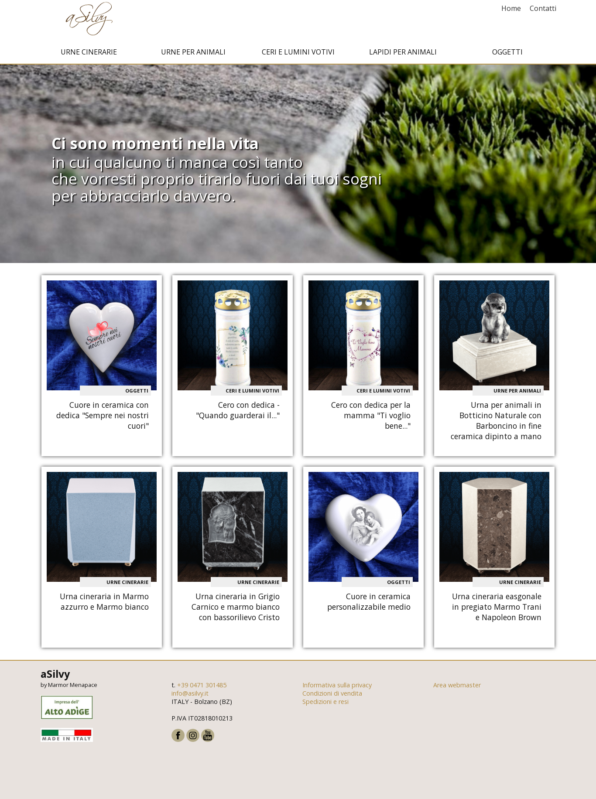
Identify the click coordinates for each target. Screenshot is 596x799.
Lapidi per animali (403, 53)
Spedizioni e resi (325, 703)
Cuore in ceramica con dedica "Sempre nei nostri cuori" (102, 417)
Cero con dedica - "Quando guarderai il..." (238, 411)
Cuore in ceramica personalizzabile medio (369, 602)
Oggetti (507, 53)
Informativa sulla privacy (337, 687)
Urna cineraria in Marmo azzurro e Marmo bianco (104, 602)
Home (511, 8)
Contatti (543, 8)
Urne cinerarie (89, 53)
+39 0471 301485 (201, 687)
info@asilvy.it (190, 695)
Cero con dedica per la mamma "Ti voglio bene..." (371, 417)
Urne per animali (193, 53)
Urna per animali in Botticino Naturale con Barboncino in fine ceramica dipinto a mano (496, 422)
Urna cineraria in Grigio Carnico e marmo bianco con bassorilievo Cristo (236, 608)
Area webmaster (457, 687)
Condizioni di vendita (332, 695)
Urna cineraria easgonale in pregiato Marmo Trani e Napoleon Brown (496, 608)
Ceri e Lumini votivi (298, 53)
